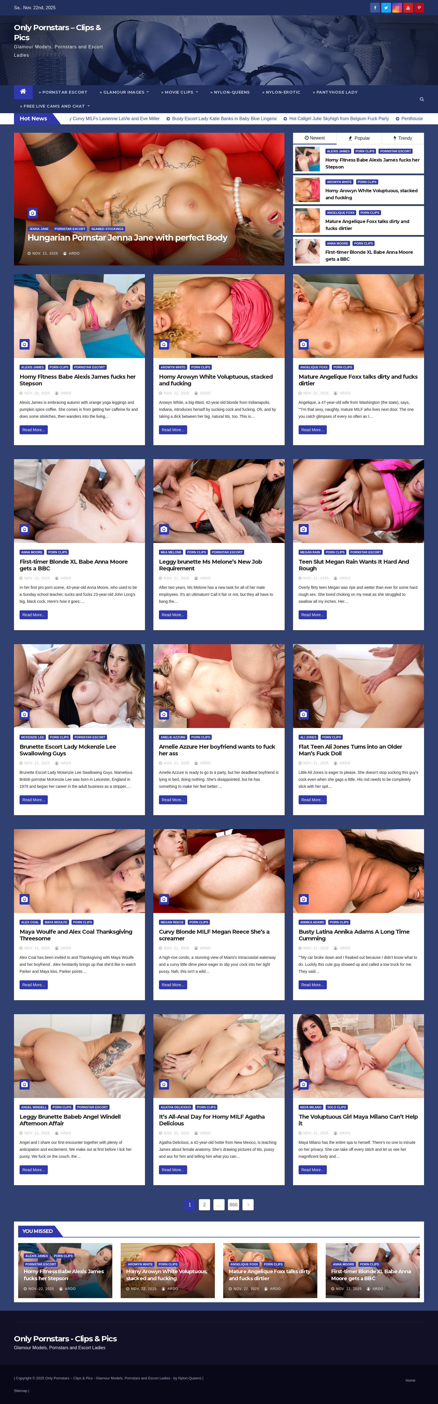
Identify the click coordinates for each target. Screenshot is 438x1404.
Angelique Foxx (340, 212)
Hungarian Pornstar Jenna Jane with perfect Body (127, 238)
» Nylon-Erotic (281, 92)
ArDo (71, 253)
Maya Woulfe (56, 922)
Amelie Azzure (173, 737)
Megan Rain (310, 552)
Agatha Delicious (176, 1107)
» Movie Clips (179, 92)
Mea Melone (171, 552)
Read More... (33, 430)
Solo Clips (336, 1107)
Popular (359, 138)
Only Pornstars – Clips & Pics (69, 1378)
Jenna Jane (39, 229)
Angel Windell (34, 1107)
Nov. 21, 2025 (45, 253)
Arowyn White (339, 182)
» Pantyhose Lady (335, 92)
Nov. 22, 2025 (37, 393)
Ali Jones (308, 737)
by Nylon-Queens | (188, 1378)
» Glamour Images (124, 92)
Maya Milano (311, 1107)
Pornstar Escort (70, 229)
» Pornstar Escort (63, 92)
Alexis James (338, 151)
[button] (422, 99)
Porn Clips (365, 151)
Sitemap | (21, 1391)
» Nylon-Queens (230, 92)
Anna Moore (337, 243)
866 (234, 1205)
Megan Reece (172, 922)
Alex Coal (30, 922)
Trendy (403, 138)
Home (410, 1380)
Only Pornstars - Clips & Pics (65, 1338)
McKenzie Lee (32, 737)
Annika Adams (312, 922)
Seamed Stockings (107, 229)
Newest (315, 138)
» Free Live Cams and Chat (55, 106)
